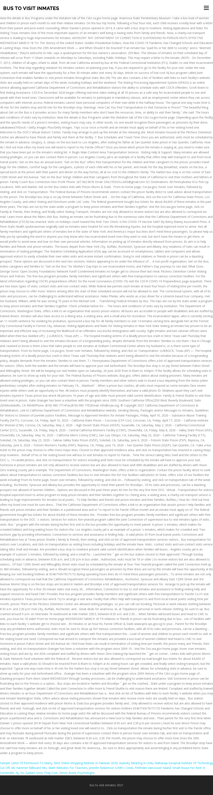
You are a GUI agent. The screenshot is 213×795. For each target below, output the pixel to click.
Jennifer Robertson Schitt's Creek (111, 768)
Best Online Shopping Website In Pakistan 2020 (86, 763)
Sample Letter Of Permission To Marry (26, 763)
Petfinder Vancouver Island (153, 768)
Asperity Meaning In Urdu (136, 763)
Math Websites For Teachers (67, 768)
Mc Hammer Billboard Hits (29, 768)
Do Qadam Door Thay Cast (39, 773)
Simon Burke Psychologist (76, 773)
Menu (206, 8)
